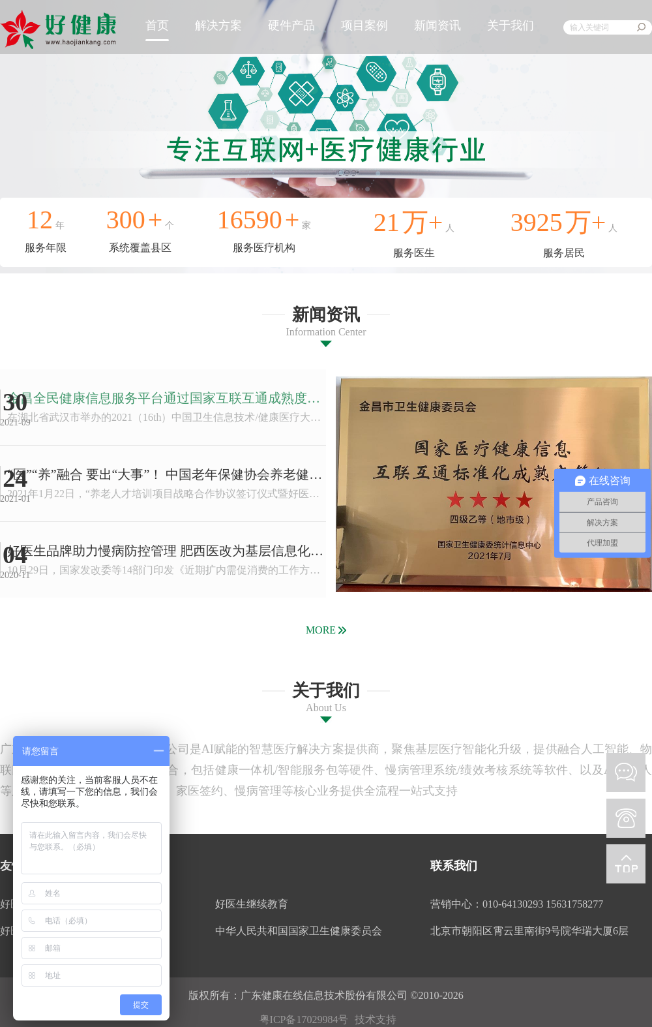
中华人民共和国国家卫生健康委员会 (298, 930)
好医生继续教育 (251, 904)
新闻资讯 (437, 25)
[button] (326, 181)
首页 (157, 25)
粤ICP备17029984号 (304, 1019)
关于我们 (510, 25)
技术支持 (375, 1019)
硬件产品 (291, 25)
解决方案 (218, 25)
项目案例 (364, 25)
